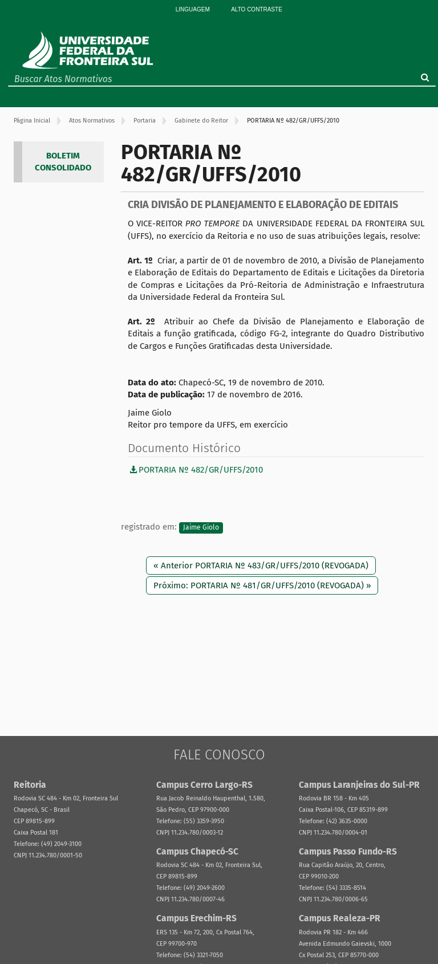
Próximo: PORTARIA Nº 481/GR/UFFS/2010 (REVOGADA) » (262, 585)
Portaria (144, 120)
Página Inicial (32, 120)
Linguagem (193, 9)
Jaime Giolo (201, 527)
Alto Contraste (256, 9)
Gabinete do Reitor (201, 120)
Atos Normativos (92, 120)
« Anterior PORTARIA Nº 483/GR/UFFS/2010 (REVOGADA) (260, 565)
